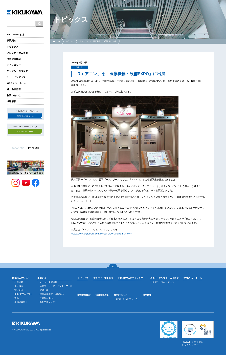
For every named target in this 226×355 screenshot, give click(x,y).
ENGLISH (33, 148)
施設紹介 (18, 290)
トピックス (12, 46)
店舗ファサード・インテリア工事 (56, 286)
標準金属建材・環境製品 (52, 294)
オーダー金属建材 (48, 282)
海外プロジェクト (48, 302)
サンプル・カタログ (17, 71)
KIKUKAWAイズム (23, 294)
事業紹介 (11, 40)
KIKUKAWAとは (15, 34)
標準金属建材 (14, 58)
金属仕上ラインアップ (163, 282)
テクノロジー (14, 65)
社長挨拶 (18, 282)
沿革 (16, 298)
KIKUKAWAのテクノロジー (131, 278)
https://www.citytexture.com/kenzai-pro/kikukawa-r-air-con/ (101, 233)
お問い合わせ (14, 95)
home (58, 41)
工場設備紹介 (21, 302)
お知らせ (79, 67)
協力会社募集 (14, 89)
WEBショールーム (16, 83)
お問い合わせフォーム (25, 116)
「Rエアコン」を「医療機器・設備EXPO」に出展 (98, 41)
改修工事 (44, 290)
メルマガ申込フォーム (25, 131)
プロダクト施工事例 (17, 52)
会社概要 (18, 286)
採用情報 (11, 101)
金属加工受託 (46, 298)
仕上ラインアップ (16, 77)
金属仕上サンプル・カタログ (164, 278)
